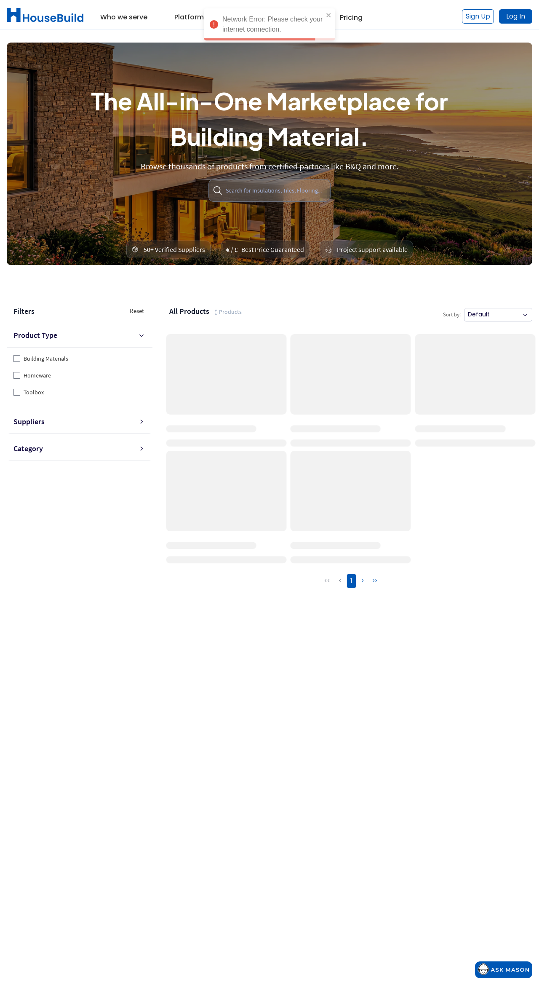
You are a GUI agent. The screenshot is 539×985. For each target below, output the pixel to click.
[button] (124, 14)
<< (327, 580)
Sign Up (478, 16)
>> (374, 580)
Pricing (351, 17)
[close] (329, 15)
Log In (515, 16)
